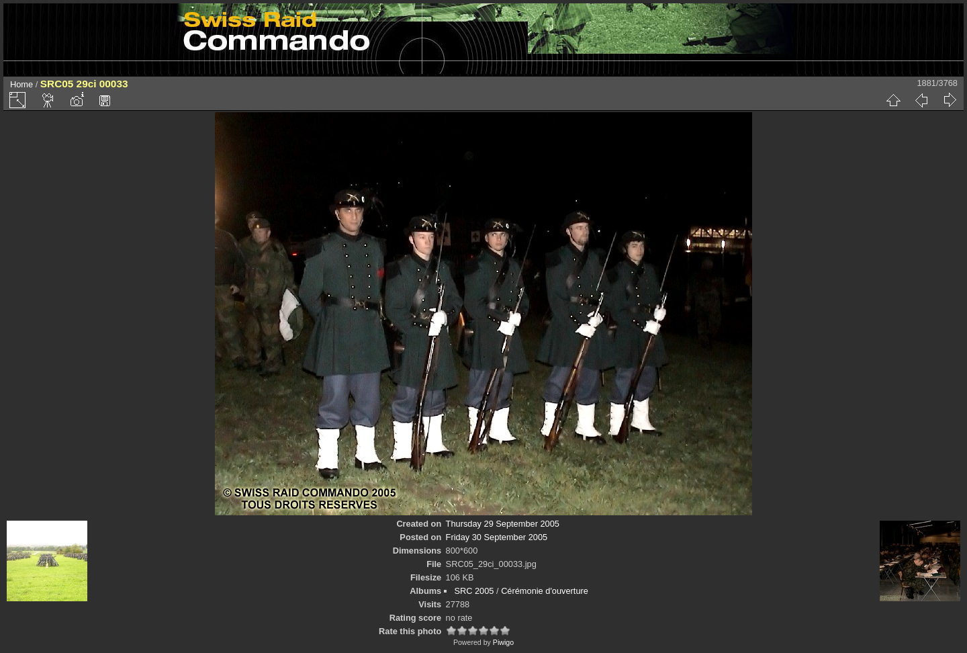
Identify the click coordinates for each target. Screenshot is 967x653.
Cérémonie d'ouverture (544, 591)
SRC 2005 (474, 591)
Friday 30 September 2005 (497, 537)
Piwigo (503, 642)
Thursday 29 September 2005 (502, 524)
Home (21, 84)
